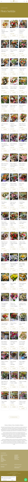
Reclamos (19, 473)
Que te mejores (16, 459)
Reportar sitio (14, 475)
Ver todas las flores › (14, 417)
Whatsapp (2, 466)
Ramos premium (3, 460)
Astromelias (2, 459)
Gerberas (2, 458)
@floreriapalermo (17, 467)
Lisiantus (2, 461)
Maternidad (16, 458)
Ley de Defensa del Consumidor (12, 473)
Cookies (14, 474)
